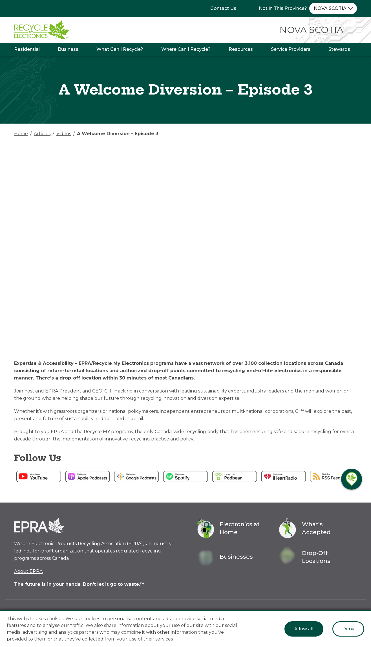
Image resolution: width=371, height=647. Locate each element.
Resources (241, 49)
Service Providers (290, 49)
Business (68, 49)
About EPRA (28, 571)
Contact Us (223, 8)
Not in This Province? (283, 8)
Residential (27, 49)
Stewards (339, 49)
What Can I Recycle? (119, 49)
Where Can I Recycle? (186, 49)
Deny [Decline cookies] (348, 628)
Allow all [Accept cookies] (303, 628)
